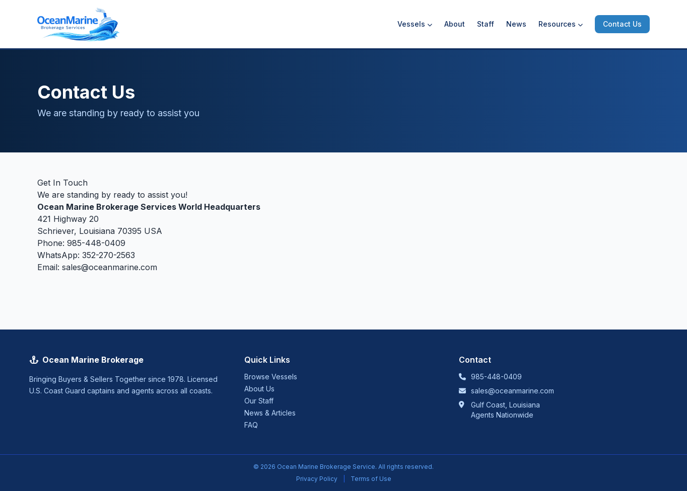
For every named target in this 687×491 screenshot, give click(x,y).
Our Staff (258, 400)
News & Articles (270, 412)
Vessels (414, 24)
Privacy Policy (316, 478)
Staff (485, 24)
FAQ (251, 425)
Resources (560, 24)
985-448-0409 (96, 243)
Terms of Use (371, 478)
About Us (259, 388)
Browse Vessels (270, 376)
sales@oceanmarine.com (109, 267)
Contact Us (622, 24)
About (454, 24)
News (516, 24)
